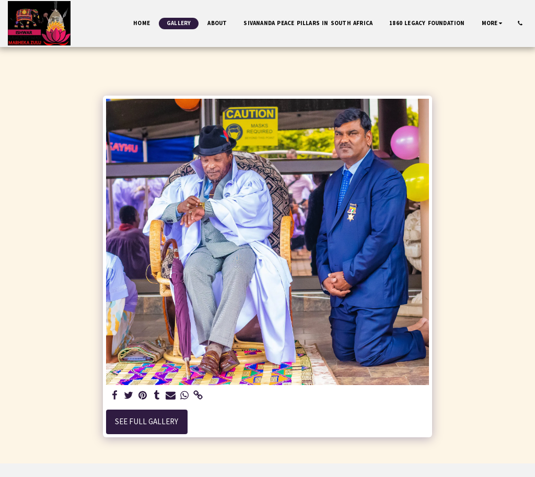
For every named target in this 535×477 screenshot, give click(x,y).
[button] (520, 23)
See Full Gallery (146, 421)
